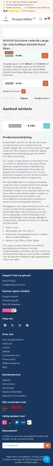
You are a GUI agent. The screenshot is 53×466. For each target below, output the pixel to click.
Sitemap (16, 459)
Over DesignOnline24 (12, 339)
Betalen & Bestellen (12, 392)
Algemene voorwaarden (18, 456)
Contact (6, 347)
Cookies (7, 459)
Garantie (6, 380)
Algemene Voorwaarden (14, 396)
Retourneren (8, 384)
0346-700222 (8, 281)
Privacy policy (9, 359)
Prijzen (24, 98)
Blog (4, 367)
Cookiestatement (11, 355)
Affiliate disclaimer (11, 363)
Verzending (8, 388)
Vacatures (7, 343)
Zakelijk (6, 351)
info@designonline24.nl (13, 285)
